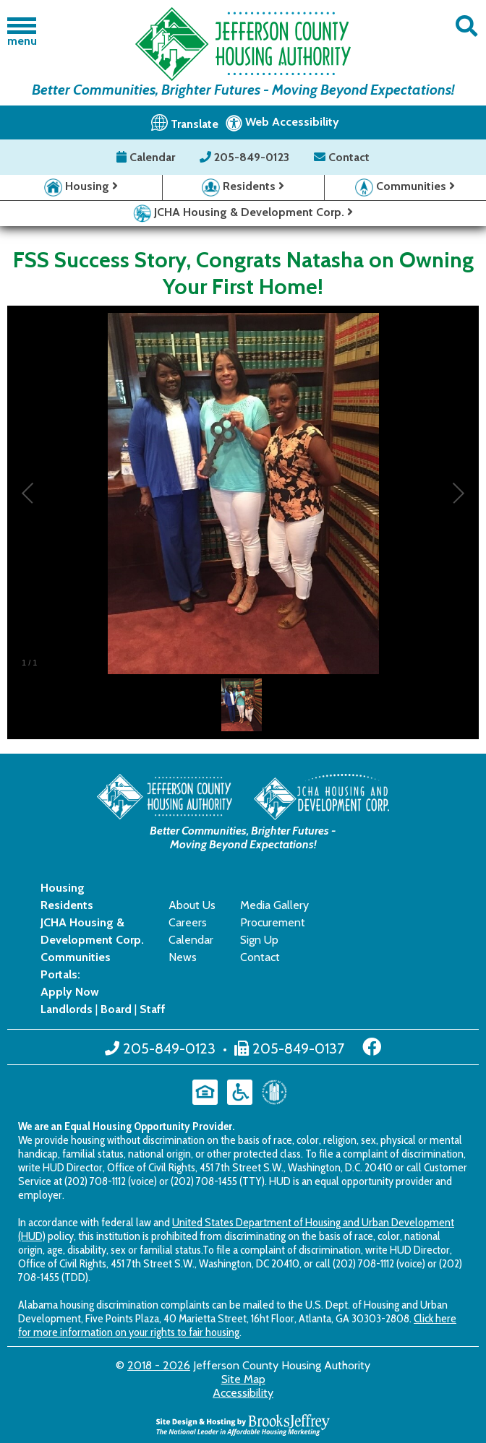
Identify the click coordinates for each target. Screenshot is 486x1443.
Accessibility (243, 1393)
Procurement (272, 922)
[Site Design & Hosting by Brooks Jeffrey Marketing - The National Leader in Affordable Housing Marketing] (243, 1424)
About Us (192, 905)
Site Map (243, 1379)
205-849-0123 (246, 157)
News (183, 957)
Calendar (147, 157)
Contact (342, 157)
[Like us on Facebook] (371, 1047)
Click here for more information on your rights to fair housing (237, 1325)
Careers (188, 922)
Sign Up (259, 940)
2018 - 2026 (158, 1365)
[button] (466, 26)
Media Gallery (274, 905)
